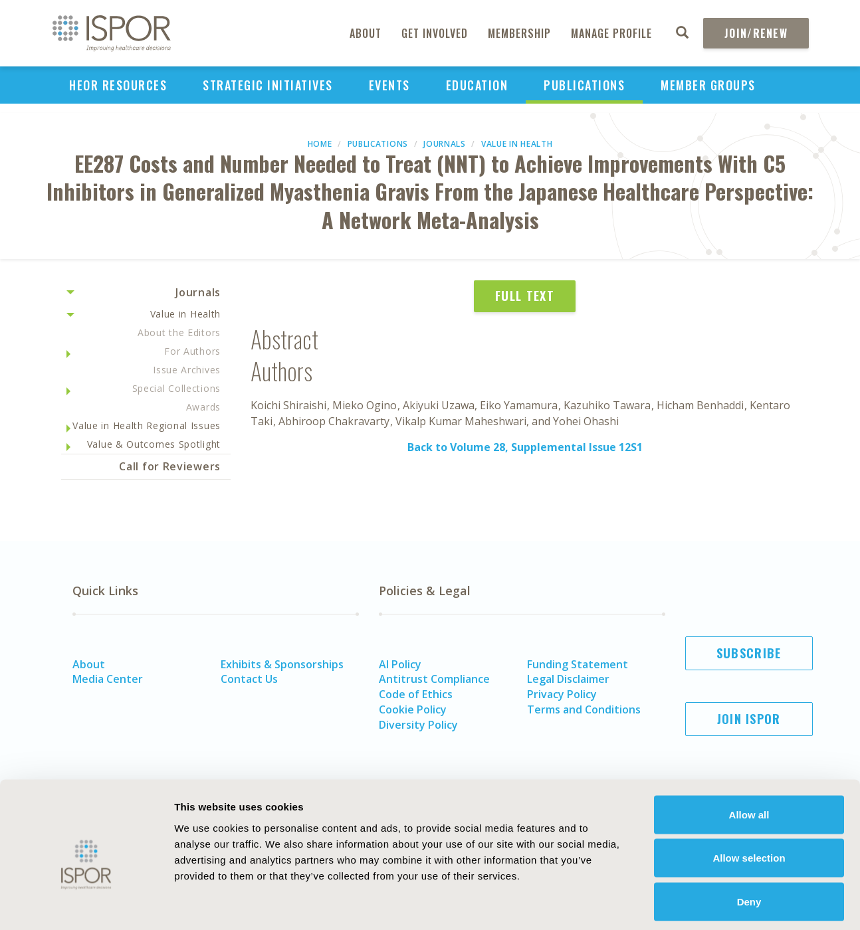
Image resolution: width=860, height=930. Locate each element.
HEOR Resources (118, 85)
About (365, 33)
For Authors (192, 351)
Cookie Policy (413, 709)
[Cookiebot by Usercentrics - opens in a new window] (86, 904)
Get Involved (434, 33)
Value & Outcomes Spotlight (154, 444)
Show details (734, 903)
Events (389, 85)
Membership (519, 33)
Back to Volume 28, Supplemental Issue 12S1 (525, 447)
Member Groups (708, 85)
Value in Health (517, 143)
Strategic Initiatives (268, 85)
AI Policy (400, 664)
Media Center (107, 679)
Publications (584, 85)
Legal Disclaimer (568, 679)
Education (477, 85)
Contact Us (249, 679)
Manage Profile (611, 33)
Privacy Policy (562, 694)
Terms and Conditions (584, 709)
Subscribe (749, 653)
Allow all (749, 755)
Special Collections (176, 388)
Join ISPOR (749, 718)
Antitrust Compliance (434, 679)
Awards (203, 407)
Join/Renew (756, 33)
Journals (444, 143)
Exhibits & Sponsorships (282, 664)
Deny (749, 842)
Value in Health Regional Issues (146, 425)
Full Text (524, 295)
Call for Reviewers (170, 466)
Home (320, 143)
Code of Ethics (416, 694)
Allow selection (748, 799)
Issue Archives (187, 369)
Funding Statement (577, 664)
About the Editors (179, 332)
